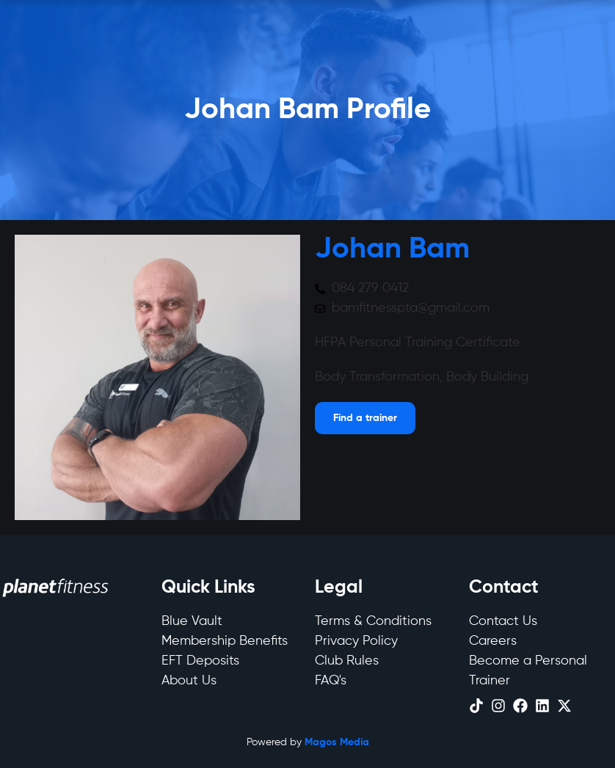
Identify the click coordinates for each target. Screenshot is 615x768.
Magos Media (337, 742)
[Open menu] (365, 418)
